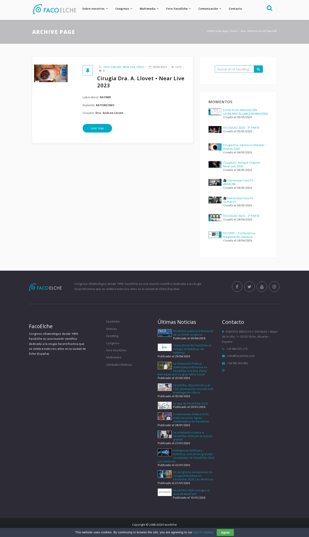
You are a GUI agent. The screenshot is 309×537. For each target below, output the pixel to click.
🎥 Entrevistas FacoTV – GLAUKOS (239, 200)
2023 (106, 67)
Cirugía (116, 67)
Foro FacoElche (176, 9)
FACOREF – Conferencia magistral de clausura (239, 235)
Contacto (234, 9)
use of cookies (203, 532)
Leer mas (97, 129)
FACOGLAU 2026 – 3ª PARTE (241, 128)
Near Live (129, 67)
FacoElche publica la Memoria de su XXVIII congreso (193, 333)
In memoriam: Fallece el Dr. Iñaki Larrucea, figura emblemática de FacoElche (191, 418)
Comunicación (208, 9)
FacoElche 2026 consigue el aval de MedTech (191, 492)
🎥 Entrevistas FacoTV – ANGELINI (239, 182)
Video (140, 67)
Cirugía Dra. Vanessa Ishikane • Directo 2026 (244, 147)
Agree (225, 532)
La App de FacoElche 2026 (190, 404)
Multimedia (147, 9)
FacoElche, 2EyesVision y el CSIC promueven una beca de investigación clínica (193, 389)
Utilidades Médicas (119, 365)
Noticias (111, 329)
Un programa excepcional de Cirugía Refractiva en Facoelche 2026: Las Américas (193, 476)
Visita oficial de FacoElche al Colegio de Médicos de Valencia (192, 349)
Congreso (122, 9)
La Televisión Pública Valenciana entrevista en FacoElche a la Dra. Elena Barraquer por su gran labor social (182, 369)
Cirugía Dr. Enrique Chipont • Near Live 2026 (242, 165)
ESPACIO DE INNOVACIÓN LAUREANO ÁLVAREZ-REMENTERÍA (245, 112)
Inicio (233, 31)
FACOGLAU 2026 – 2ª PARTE (241, 216)
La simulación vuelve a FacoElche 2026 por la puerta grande (192, 436)
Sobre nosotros (93, 9)
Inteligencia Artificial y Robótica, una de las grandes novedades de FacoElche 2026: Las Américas (186, 456)
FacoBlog (112, 336)
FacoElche (113, 322)
